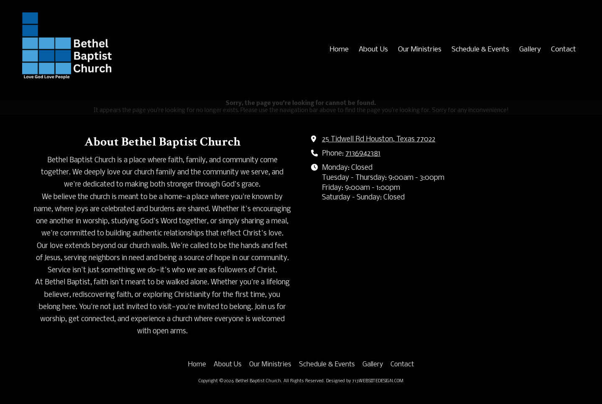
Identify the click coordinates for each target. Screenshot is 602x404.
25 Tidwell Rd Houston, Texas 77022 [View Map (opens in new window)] (378, 139)
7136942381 (362, 154)
